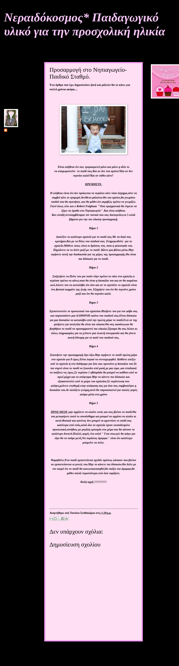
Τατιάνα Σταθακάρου (20, 130)
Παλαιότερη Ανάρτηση (124, 649)
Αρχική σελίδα (90, 649)
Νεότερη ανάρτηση (60, 649)
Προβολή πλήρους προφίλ (19, 168)
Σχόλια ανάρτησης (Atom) (75, 657)
